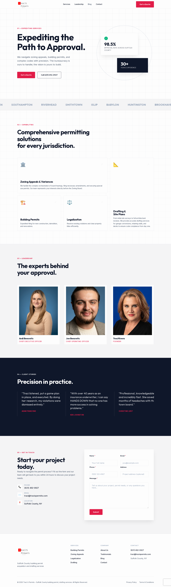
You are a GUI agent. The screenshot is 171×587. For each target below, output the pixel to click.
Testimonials (106, 554)
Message (94, 478)
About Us (104, 550)
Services (66, 4)
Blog (90, 4)
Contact (99, 4)
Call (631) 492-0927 (49, 75)
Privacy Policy (131, 582)
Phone (93, 467)
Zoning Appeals (77, 554)
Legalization (76, 558)
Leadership (79, 4)
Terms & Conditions (146, 582)
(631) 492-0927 (31, 488)
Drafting (74, 562)
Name (92, 456)
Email (123, 456)
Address (123, 467)
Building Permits (77, 550)
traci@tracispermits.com (36, 496)
